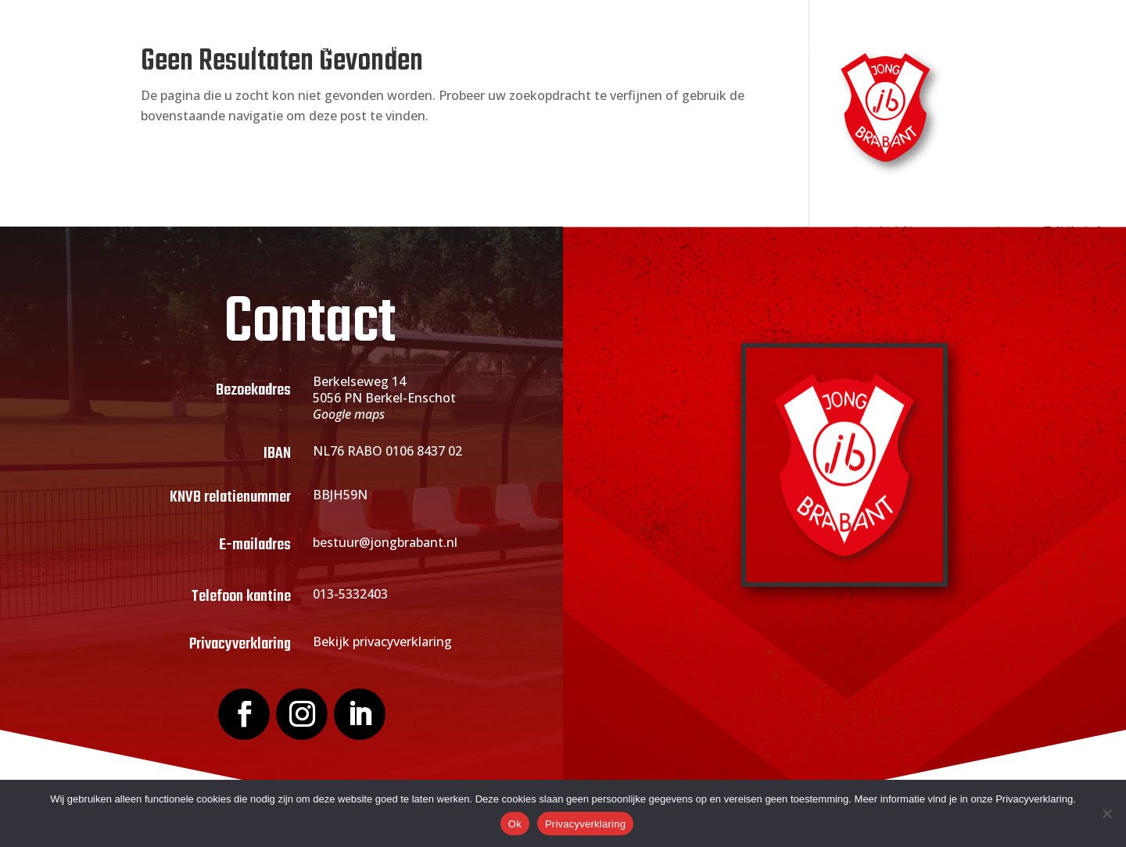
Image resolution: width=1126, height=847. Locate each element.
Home (264, 47)
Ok (515, 824)
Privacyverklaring (585, 824)
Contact (856, 47)
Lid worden (492, 47)
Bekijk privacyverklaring (382, 641)
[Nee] (1106, 813)
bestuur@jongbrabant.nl (385, 542)
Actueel (586, 47)
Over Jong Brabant (362, 47)
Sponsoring (681, 47)
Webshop (781, 47)
